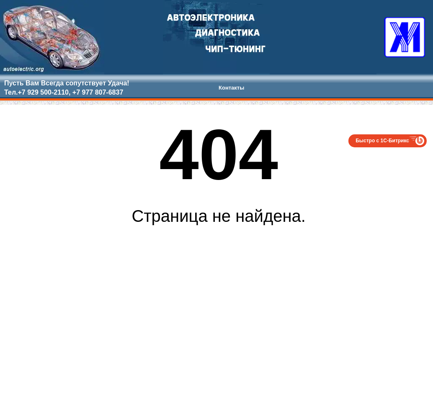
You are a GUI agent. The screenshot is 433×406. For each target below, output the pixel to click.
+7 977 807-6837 (97, 92)
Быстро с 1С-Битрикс (382, 141)
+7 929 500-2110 (43, 92)
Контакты (231, 88)
